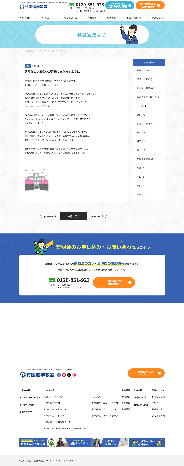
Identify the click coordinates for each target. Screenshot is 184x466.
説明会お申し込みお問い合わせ (114, 282)
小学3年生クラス (52, 403)
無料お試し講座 (141, 404)
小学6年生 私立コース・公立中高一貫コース (66, 428)
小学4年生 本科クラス (55, 409)
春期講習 (126, 396)
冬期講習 (126, 409)
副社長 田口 (143, 123)
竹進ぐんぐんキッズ (53, 396)
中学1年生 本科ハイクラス (105, 403)
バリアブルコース (100, 396)
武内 (139, 114)
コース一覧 (49, 390)
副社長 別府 (143, 88)
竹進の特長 (24, 390)
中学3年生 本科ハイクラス (105, 415)
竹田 (139, 176)
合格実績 (111, 17)
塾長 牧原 (142, 79)
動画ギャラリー (26, 411)
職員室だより (30, 51)
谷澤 (139, 141)
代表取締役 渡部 (145, 96)
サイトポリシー (72, 460)
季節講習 (92, 17)
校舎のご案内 (158, 396)
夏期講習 (126, 403)
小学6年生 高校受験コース (57, 422)
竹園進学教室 (143, 158)
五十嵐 (140, 105)
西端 (139, 194)
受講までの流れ (133, 17)
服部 (139, 167)
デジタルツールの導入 (30, 397)
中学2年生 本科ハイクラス (105, 409)
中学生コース (70, 17)
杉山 (139, 185)
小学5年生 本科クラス (55, 415)
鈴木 (139, 150)
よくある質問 (158, 415)
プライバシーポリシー (53, 460)
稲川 (139, 132)
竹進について (158, 390)
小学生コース (47, 17)
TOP (21, 51)
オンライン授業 (26, 404)
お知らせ (156, 403)
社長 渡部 (142, 70)
